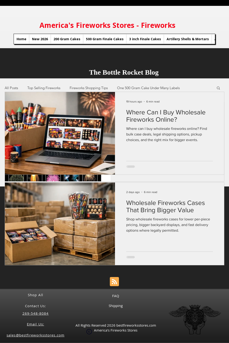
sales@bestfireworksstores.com (35, 335)
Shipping (116, 305)
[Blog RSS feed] (114, 282)
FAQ (115, 295)
